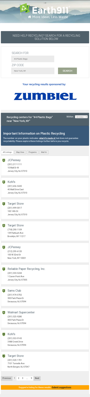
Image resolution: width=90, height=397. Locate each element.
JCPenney (14, 160)
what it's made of (47, 138)
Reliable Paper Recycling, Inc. (26, 269)
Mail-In (44, 152)
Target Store (16, 203)
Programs (33, 152)
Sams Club (14, 290)
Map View (20, 152)
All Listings (7, 152)
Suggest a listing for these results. (45, 387)
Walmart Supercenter (21, 312)
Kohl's (11, 182)
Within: (77, 116)
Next (37, 378)
